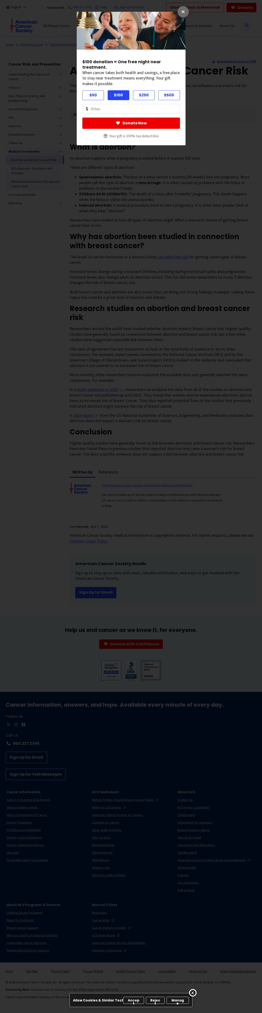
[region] (131, 1000)
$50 (93, 95)
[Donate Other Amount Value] (131, 109)
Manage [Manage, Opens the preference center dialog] (177, 1001)
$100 (118, 95)
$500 (169, 95)
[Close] (193, 993)
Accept (133, 1001)
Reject (155, 1001)
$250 (144, 95)
